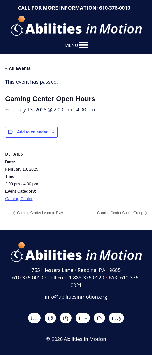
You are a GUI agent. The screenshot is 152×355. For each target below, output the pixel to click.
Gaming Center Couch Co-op (120, 213)
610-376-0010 (114, 7)
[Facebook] (50, 317)
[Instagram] (34, 317)
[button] (71, 45)
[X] (99, 317)
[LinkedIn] (66, 317)
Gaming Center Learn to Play (39, 213)
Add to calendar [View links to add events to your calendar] (32, 132)
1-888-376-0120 (86, 277)
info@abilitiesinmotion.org (76, 296)
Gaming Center (19, 199)
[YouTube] (116, 317)
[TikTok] (83, 317)
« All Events (18, 68)
